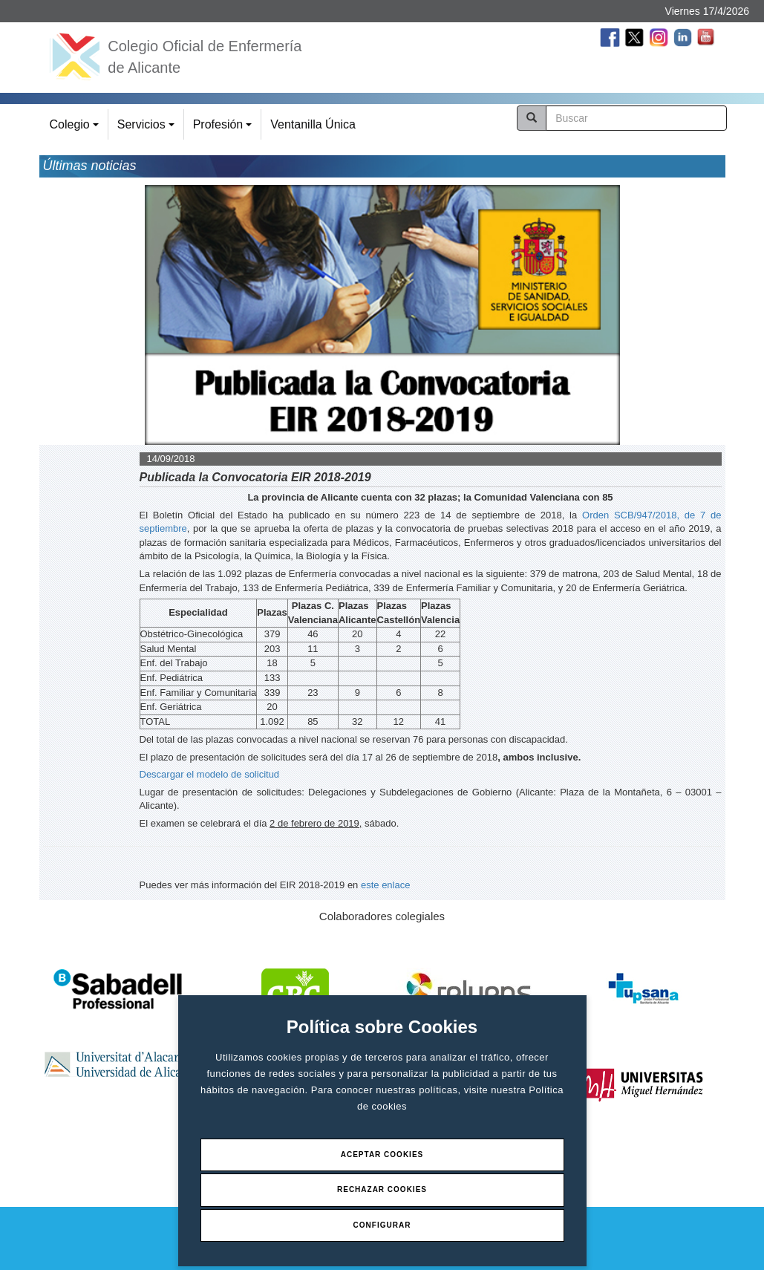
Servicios (148, 129)
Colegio (76, 129)
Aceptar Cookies (382, 1154)
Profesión (224, 129)
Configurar (382, 1225)
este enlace (386, 884)
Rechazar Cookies (382, 1189)
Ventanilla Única (313, 124)
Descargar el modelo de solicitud (210, 774)
